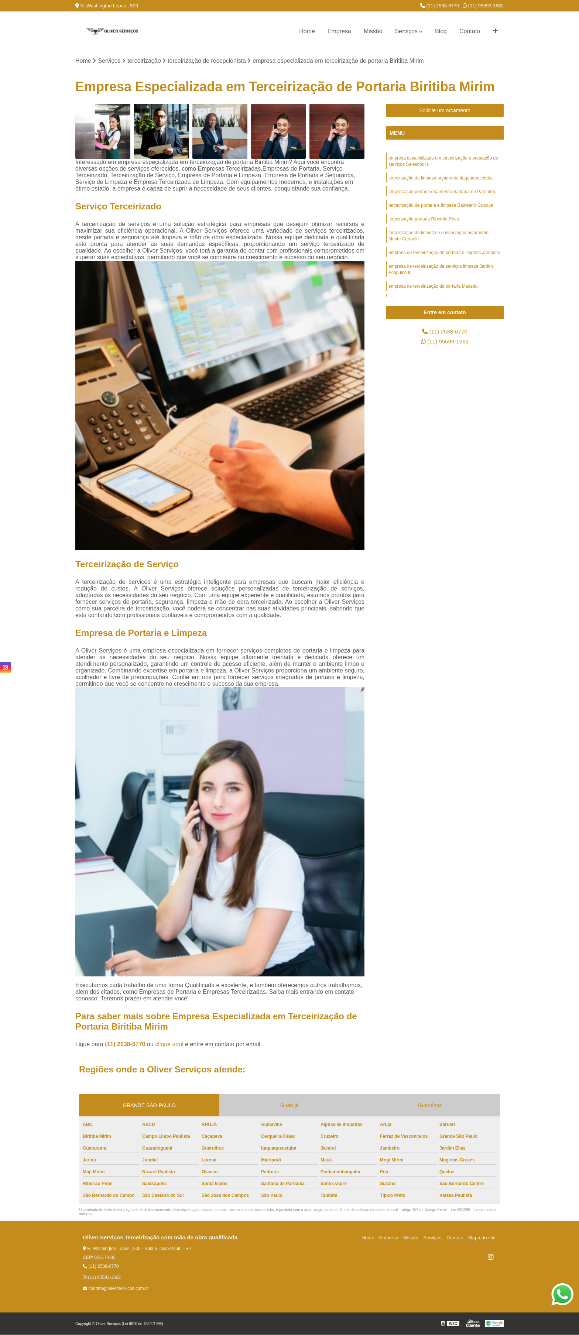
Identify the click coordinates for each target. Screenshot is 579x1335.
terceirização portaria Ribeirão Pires (423, 221)
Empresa (339, 31)
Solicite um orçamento (444, 111)
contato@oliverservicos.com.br (116, 1288)
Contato (469, 31)
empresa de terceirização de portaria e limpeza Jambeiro (444, 256)
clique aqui (169, 1044)
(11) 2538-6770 (439, 5)
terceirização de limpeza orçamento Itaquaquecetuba (440, 179)
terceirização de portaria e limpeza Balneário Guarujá (440, 207)
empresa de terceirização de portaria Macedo (432, 290)
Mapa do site (482, 1238)
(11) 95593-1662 (483, 5)
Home (307, 31)
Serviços (406, 31)
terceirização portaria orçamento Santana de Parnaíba (441, 193)
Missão (373, 31)
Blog (441, 31)
